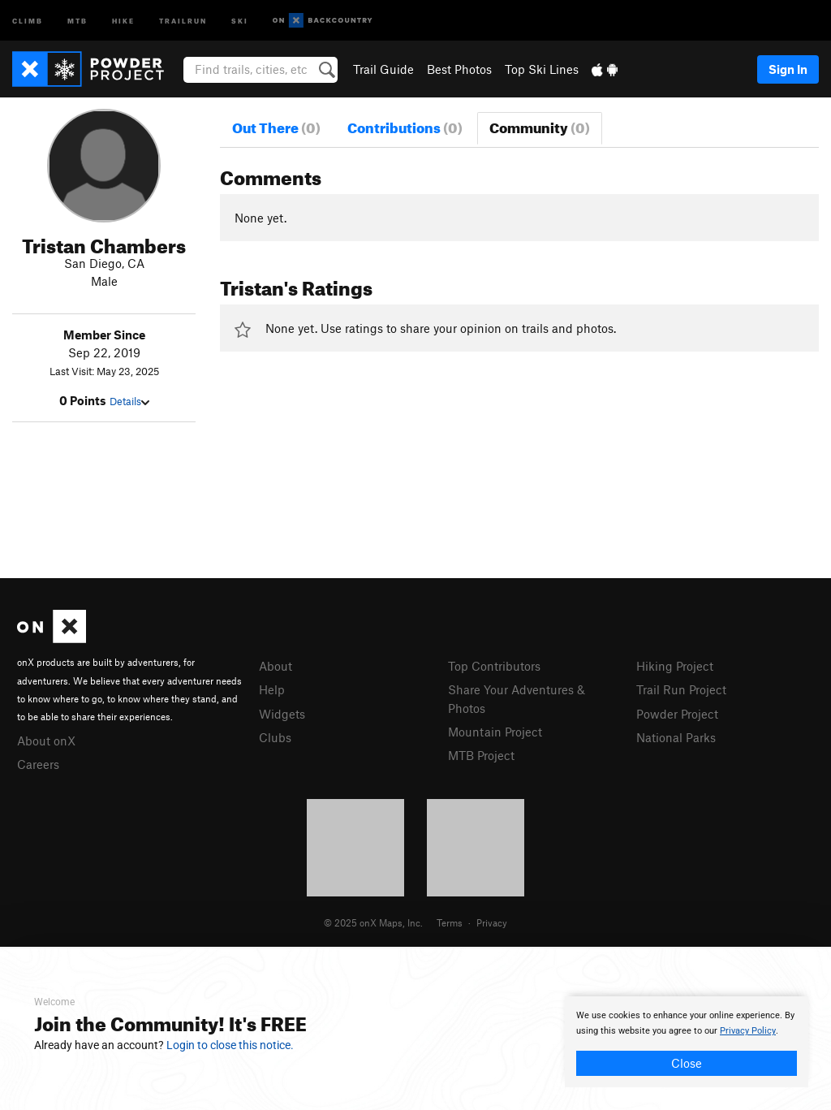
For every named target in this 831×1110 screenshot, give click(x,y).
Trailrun (183, 20)
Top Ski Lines (542, 69)
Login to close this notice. (230, 1045)
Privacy (491, 922)
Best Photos (459, 69)
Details (129, 401)
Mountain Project (495, 731)
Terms (450, 922)
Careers (38, 764)
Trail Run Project (681, 689)
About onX (46, 740)
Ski (239, 20)
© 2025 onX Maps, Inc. (373, 922)
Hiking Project (674, 666)
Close (686, 1063)
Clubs (275, 737)
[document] (686, 1042)
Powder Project (677, 713)
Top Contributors (494, 666)
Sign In (788, 69)
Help (272, 689)
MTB (77, 20)
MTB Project (481, 755)
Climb (27, 20)
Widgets (282, 713)
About (275, 666)
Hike (123, 20)
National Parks (676, 737)
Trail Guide (383, 69)
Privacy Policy (748, 1031)
